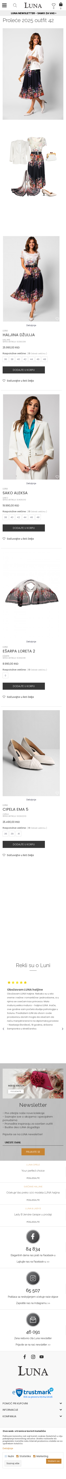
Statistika (25, 1456)
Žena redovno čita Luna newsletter (33, 1338)
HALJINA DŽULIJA (19, 335)
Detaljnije (31, 325)
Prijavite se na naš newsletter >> (33, 1344)
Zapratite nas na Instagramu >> (33, 1303)
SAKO (5, 498)
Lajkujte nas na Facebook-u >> (33, 1261)
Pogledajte (33, 1178)
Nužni (11, 1456)
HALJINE (6, 340)
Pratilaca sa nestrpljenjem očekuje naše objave (33, 1296)
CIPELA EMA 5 (15, 809)
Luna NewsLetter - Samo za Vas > (33, 13)
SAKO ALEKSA (15, 493)
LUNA (5, 330)
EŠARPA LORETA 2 (19, 651)
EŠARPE (6, 656)
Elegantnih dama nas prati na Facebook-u (33, 1255)
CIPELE (6, 814)
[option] (33, 13)
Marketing (42, 1456)
